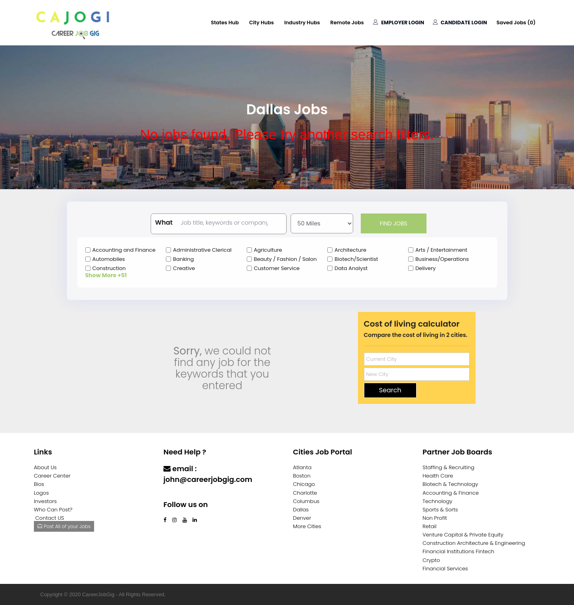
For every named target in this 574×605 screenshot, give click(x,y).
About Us (45, 467)
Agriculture (268, 250)
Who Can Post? (53, 509)
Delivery (425, 268)
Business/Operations (442, 259)
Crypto (431, 560)
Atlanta (302, 467)
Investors (45, 501)
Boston (302, 476)
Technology (437, 501)
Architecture (350, 250)
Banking (183, 259)
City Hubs (255, 22)
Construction (109, 268)
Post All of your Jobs (63, 526)
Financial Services (445, 568)
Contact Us (184, 495)
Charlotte (305, 493)
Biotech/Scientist (356, 259)
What (164, 223)
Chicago (304, 484)
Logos (41, 493)
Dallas (301, 509)
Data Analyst (351, 268)
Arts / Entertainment (441, 250)
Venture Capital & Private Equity (463, 534)
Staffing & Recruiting (448, 467)
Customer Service (277, 268)
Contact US (49, 518)
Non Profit (435, 518)
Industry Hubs (297, 22)
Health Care (438, 476)
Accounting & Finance (451, 493)
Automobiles (108, 259)
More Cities (307, 526)
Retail (429, 526)
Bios (39, 484)
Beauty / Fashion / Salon (285, 259)
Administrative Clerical (202, 250)
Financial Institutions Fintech (458, 551)
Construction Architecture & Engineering (474, 543)
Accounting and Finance (124, 250)
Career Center (52, 476)
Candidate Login (458, 22)
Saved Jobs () (515, 22)
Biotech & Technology (450, 484)
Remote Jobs (343, 22)
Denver (302, 518)
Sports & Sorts (440, 509)
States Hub (218, 22)
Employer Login (396, 22)
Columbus (306, 501)
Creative (184, 268)
